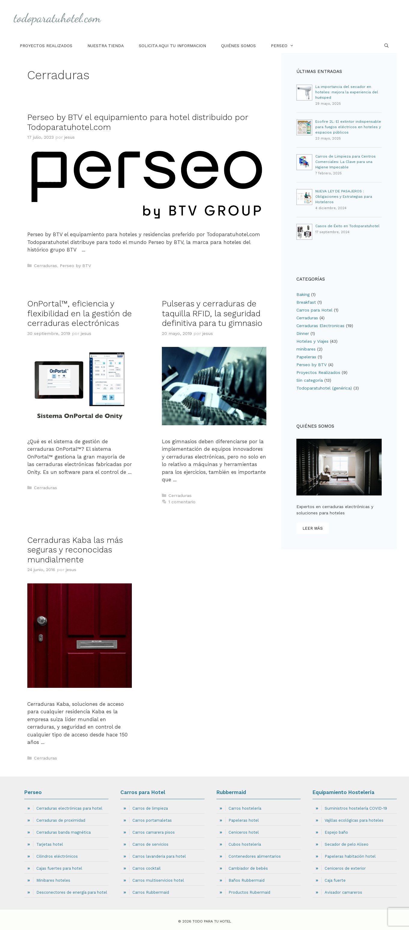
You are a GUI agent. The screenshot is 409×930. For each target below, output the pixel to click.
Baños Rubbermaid (247, 880)
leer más (312, 528)
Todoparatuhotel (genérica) (324, 388)
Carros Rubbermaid (150, 892)
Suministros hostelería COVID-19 (356, 808)
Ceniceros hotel (244, 832)
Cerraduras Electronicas (320, 325)
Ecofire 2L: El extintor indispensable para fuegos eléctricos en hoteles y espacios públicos (348, 126)
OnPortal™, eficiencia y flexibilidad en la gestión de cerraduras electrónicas (79, 313)
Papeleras (306, 356)
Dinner (302, 333)
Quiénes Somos (238, 45)
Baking (303, 294)
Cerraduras (45, 265)
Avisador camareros (343, 892)
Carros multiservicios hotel (158, 880)
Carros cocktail (146, 868)
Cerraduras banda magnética (63, 832)
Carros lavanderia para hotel (159, 856)
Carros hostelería (245, 808)
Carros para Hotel (314, 310)
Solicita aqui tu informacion (172, 45)
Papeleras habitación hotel (350, 856)
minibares (306, 349)
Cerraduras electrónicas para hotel (69, 808)
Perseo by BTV (75, 265)
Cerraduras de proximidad (60, 820)
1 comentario (181, 501)
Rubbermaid (231, 792)
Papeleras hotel (244, 820)
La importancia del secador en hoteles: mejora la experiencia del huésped (346, 92)
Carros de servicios (150, 844)
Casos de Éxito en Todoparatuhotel (347, 226)
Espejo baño (336, 832)
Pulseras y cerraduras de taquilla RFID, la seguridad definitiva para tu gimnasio (212, 313)
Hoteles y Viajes (312, 341)
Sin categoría (309, 380)
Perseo (286, 45)
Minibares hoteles (53, 880)
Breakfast (306, 302)
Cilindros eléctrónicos (57, 856)
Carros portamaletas (152, 820)
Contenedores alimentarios (255, 856)
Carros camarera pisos (153, 832)
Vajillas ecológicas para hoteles (354, 820)
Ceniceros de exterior (345, 868)
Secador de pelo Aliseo (346, 844)
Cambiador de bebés (248, 868)
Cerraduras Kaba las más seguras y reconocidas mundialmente (75, 549)
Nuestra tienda (105, 45)
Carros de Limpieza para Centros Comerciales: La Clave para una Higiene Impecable (345, 161)
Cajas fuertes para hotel (59, 868)
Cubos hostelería (245, 844)
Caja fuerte (335, 880)
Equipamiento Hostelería (343, 792)
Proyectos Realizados (46, 45)
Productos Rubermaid (249, 892)
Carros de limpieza (150, 808)
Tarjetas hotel (49, 844)
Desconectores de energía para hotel (71, 892)
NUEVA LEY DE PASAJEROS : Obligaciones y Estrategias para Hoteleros (343, 196)
